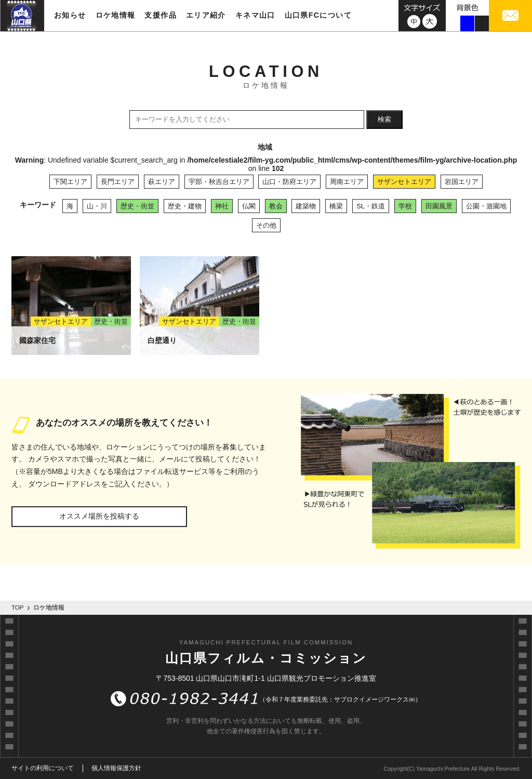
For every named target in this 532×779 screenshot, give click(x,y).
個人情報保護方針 (116, 768)
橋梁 (336, 206)
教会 (276, 206)
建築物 (306, 206)
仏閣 (249, 206)
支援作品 (160, 15)
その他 (266, 225)
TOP (17, 607)
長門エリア (118, 182)
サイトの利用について (42, 768)
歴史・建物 (185, 206)
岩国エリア (461, 182)
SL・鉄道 (370, 206)
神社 (222, 206)
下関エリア (70, 182)
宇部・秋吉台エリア (219, 182)
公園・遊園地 (486, 206)
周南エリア (347, 182)
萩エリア (161, 182)
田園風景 (439, 206)
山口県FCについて (318, 15)
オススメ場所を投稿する (99, 516)
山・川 (97, 206)
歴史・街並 (137, 206)
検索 (384, 119)
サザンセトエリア (404, 182)
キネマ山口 (255, 15)
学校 (405, 206)
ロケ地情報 (116, 15)
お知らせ (70, 15)
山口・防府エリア (289, 182)
